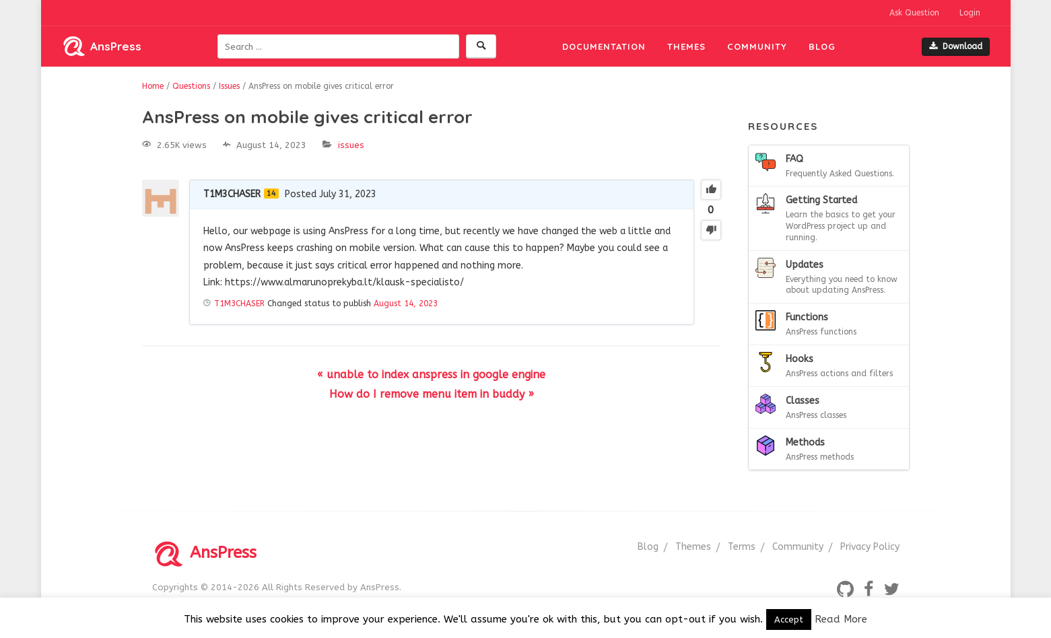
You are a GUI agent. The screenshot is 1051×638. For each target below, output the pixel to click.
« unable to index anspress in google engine (431, 374)
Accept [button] (788, 619)
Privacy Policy (870, 547)
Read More (841, 619)
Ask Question (914, 12)
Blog (822, 46)
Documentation (604, 46)
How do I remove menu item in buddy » (431, 394)
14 (271, 193)
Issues (351, 145)
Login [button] (969, 12)
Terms (741, 547)
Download (955, 46)
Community (757, 46)
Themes (686, 46)
